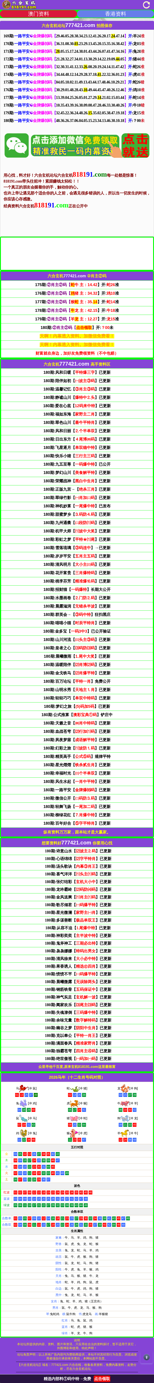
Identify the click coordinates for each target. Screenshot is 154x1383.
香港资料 (115, 14)
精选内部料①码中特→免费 (77, 1379)
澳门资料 (38, 14)
